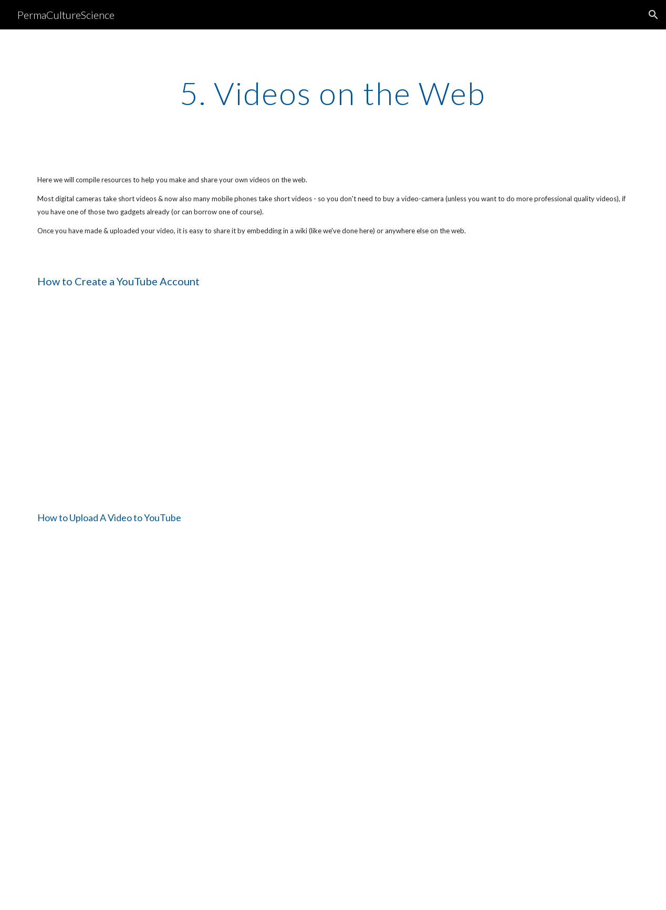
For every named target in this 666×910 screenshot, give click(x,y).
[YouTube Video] (128, 398)
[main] (333, 93)
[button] (653, 14)
